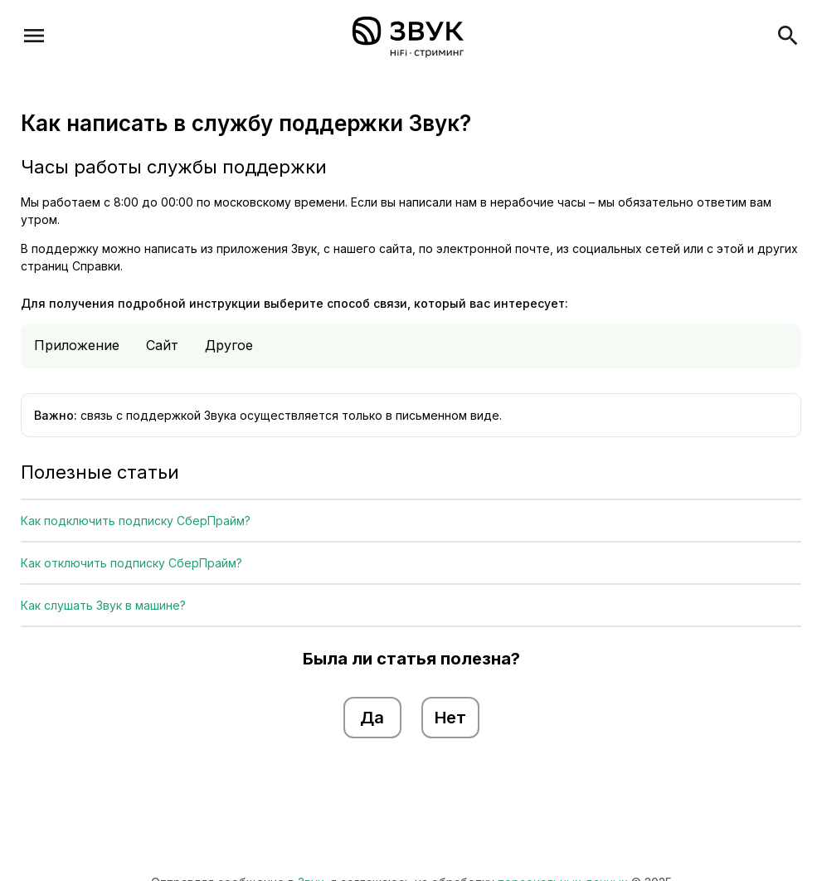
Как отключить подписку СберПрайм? (131, 563)
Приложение (76, 345)
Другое (229, 345)
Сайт (162, 345)
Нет (450, 718)
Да (372, 718)
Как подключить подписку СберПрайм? (135, 521)
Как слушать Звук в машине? (103, 605)
